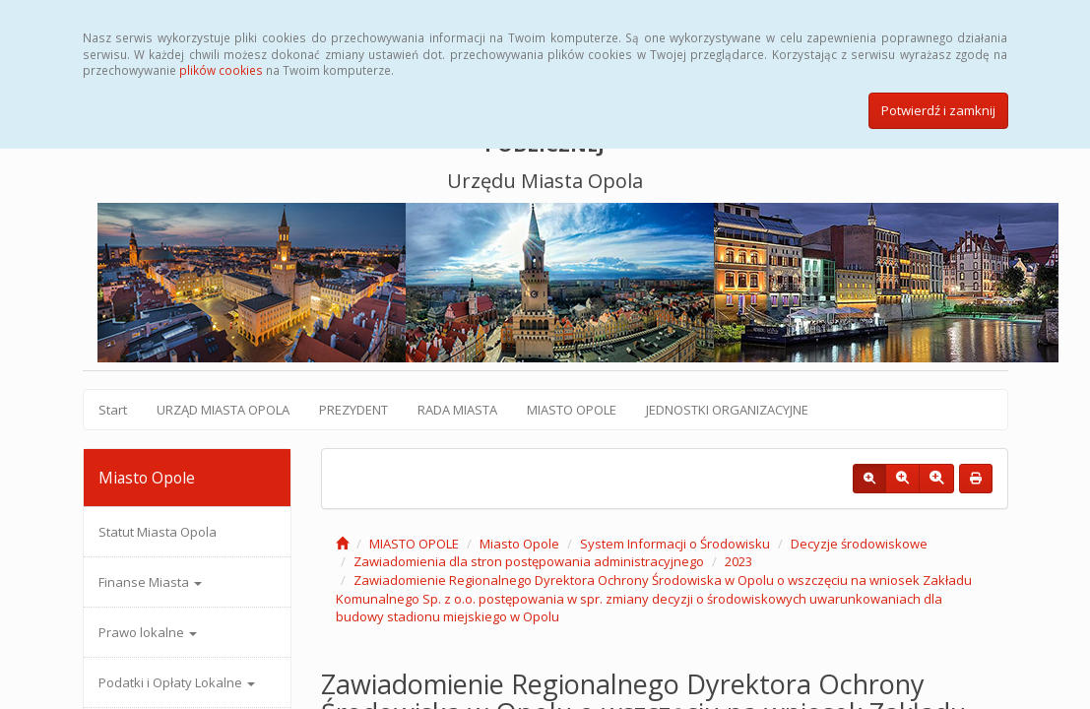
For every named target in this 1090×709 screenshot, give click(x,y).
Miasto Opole (519, 543)
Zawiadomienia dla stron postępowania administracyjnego (528, 561)
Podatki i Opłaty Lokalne (176, 682)
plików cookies (221, 70)
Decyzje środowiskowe (859, 543)
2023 (738, 561)
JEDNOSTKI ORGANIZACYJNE (727, 410)
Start (112, 410)
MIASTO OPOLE (571, 410)
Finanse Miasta (150, 582)
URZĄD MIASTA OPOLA (223, 410)
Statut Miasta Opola (157, 532)
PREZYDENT (353, 410)
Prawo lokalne (147, 632)
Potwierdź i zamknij (938, 110)
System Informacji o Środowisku (675, 543)
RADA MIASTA (457, 410)
